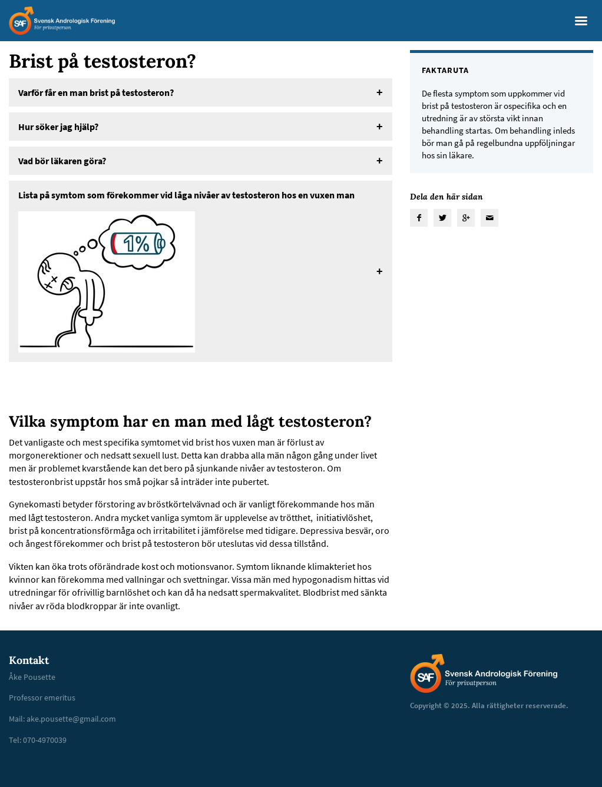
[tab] (200, 92)
